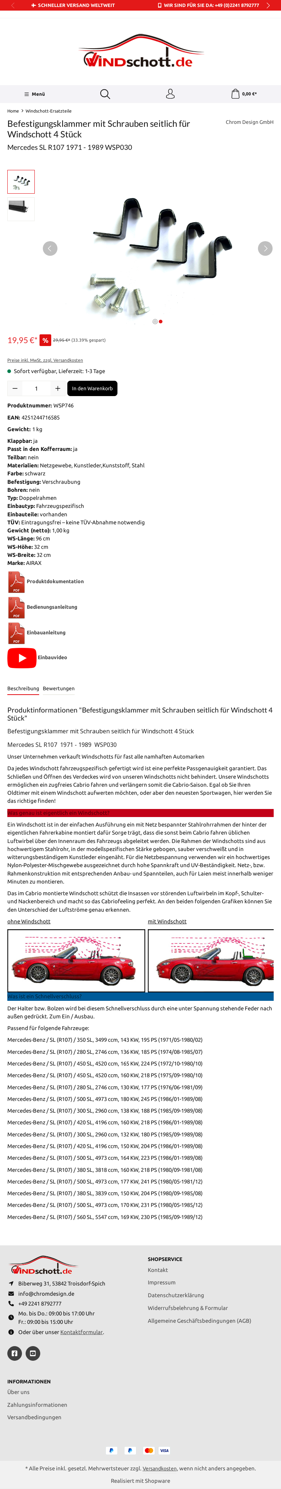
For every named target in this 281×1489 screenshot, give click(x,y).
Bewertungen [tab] (59, 689)
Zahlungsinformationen (37, 1404)
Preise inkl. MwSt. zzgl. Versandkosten (45, 361)
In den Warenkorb (92, 389)
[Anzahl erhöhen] (57, 389)
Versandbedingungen (34, 1417)
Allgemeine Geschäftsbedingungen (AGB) (199, 1318)
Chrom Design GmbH (247, 123)
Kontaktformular (81, 1331)
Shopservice (167, 1256)
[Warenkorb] (244, 94)
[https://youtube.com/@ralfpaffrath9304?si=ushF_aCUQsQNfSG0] (33, 1352)
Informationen (30, 1381)
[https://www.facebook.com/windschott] (14, 1352)
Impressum (162, 1279)
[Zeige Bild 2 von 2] (160, 322)
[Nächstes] (265, 249)
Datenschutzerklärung (176, 1292)
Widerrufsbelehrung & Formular (188, 1305)
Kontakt (158, 1267)
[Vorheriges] (50, 249)
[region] (140, 249)
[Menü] (33, 94)
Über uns (18, 1392)
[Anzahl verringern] (15, 389)
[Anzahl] (36, 389)
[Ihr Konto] (170, 94)
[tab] (23, 690)
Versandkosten (160, 1468)
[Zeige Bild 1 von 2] (155, 322)
